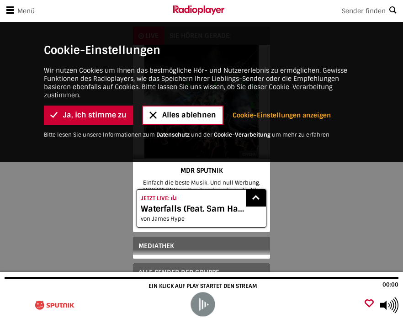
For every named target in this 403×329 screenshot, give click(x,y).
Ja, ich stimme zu (88, 99)
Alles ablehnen (182, 99)
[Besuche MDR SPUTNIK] (56, 305)
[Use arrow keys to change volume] (389, 305)
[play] (202, 304)
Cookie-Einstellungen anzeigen (282, 99)
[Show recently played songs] (256, 198)
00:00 (390, 284)
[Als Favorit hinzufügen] (369, 304)
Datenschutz (173, 118)
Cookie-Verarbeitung (242, 118)
